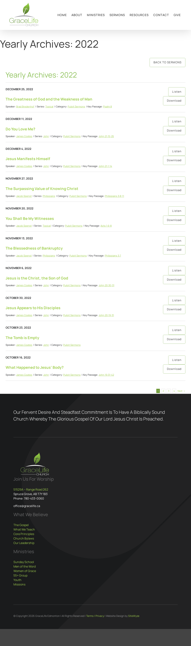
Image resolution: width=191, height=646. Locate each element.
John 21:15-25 (106, 136)
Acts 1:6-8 (106, 225)
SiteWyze (133, 616)
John (46, 136)
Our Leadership (23, 543)
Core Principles (23, 534)
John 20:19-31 (106, 315)
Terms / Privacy (95, 616)
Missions (19, 584)
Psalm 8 (107, 106)
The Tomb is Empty (22, 337)
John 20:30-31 (106, 285)
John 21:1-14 (105, 166)
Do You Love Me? (20, 129)
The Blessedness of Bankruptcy (34, 248)
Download (174, 101)
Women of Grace (24, 571)
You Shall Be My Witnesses (30, 218)
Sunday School (23, 562)
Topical (49, 106)
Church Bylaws (23, 538)
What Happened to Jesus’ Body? (35, 367)
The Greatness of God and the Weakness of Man (49, 99)
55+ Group (20, 575)
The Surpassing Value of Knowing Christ (42, 188)
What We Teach (24, 529)
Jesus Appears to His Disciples (33, 307)
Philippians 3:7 (113, 255)
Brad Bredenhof (25, 106)
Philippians (49, 196)
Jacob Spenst (24, 196)
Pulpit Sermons (76, 106)
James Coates (24, 136)
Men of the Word (24, 566)
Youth (17, 580)
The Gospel (21, 525)
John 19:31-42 (106, 374)
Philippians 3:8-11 (114, 196)
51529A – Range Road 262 (30, 489)
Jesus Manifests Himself (28, 158)
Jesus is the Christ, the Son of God (37, 278)
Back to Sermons (167, 62)
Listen (176, 92)
